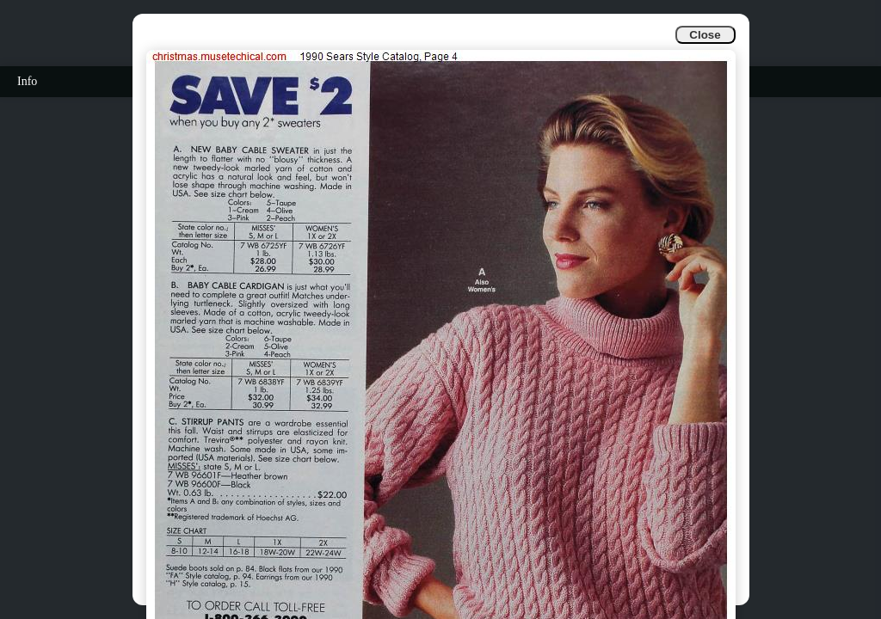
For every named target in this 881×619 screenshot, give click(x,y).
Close (704, 34)
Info (27, 81)
